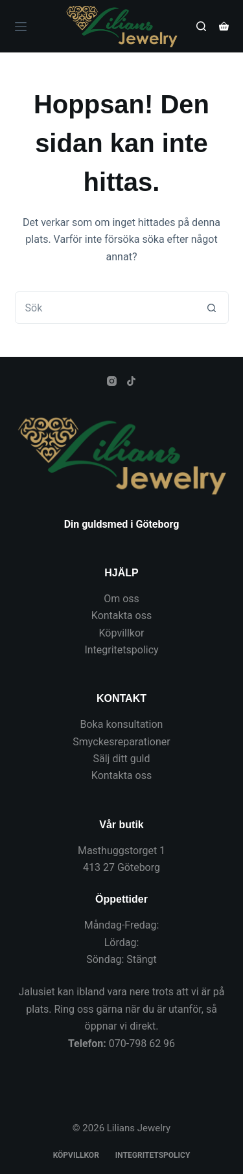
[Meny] (21, 26)
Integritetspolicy (121, 650)
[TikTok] (131, 381)
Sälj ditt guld (121, 758)
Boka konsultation (121, 724)
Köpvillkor (122, 633)
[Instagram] (112, 381)
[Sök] (201, 26)
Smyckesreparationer (121, 742)
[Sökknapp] (212, 307)
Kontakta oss (121, 615)
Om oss (121, 599)
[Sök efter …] (106, 307)
